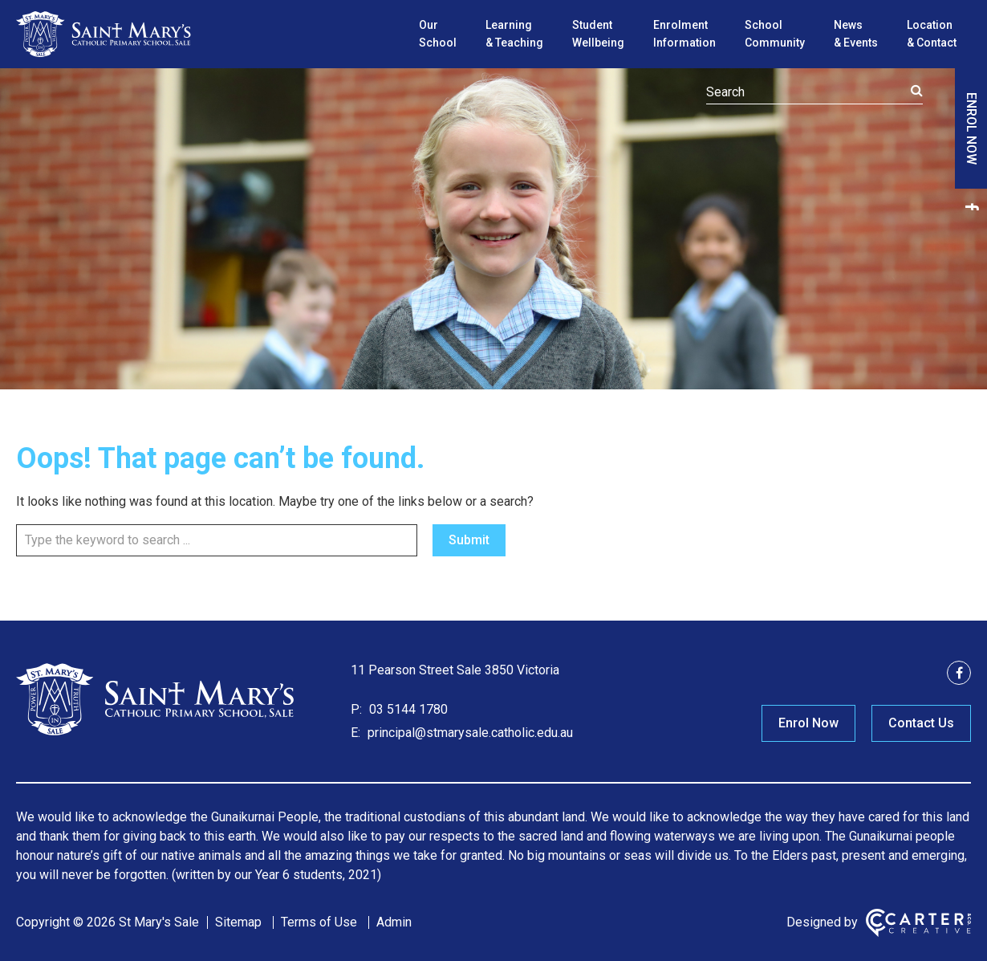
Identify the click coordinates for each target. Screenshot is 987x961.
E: (355, 732)
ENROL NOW (971, 128)
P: (356, 709)
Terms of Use (319, 922)
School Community (775, 33)
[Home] (156, 733)
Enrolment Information (684, 33)
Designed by (822, 922)
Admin (394, 922)
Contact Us (921, 723)
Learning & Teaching (514, 33)
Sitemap (238, 922)
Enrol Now (808, 723)
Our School (438, 33)
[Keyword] (814, 92)
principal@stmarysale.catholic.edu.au (468, 732)
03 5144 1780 (407, 709)
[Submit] (916, 91)
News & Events (856, 33)
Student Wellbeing (598, 33)
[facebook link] (971, 206)
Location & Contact (932, 33)
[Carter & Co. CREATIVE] (918, 923)
